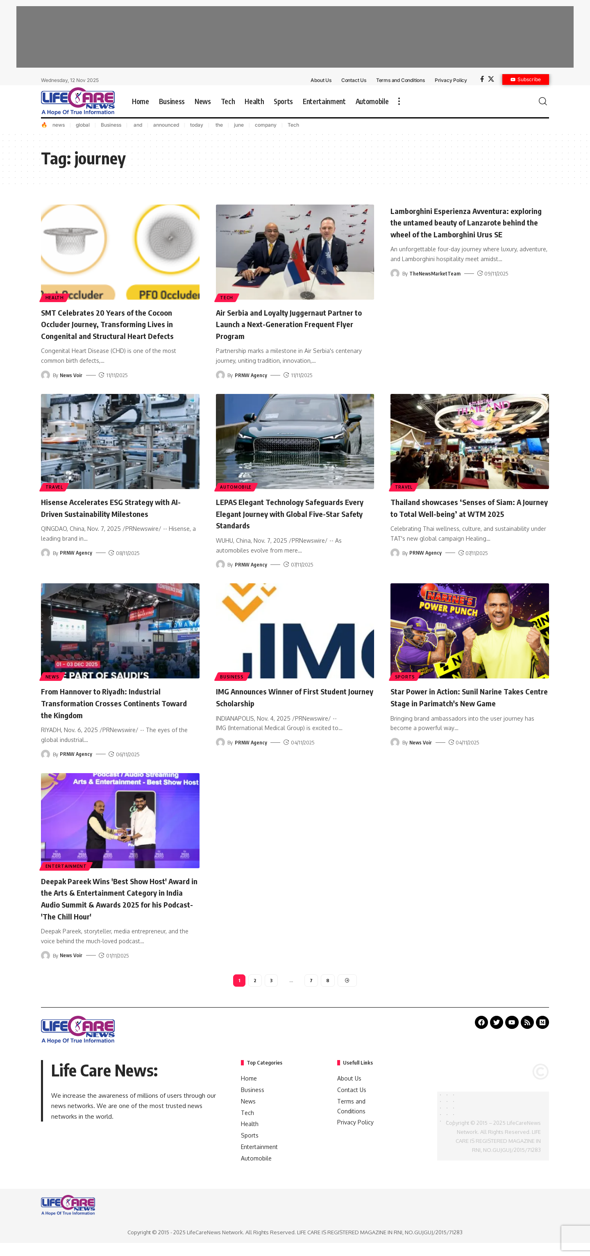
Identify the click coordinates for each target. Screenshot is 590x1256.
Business (111, 125)
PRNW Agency (251, 375)
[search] (543, 101)
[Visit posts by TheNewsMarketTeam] (394, 285)
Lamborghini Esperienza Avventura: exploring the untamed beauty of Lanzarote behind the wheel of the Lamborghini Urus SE (458, 228)
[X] (491, 79)
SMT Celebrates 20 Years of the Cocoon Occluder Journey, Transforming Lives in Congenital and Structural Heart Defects (118, 323)
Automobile (236, 486)
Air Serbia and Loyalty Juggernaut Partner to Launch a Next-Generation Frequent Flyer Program (286, 323)
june (239, 125)
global (83, 125)
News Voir (72, 375)
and (137, 125)
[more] (399, 101)
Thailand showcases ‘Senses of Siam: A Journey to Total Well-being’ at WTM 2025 (465, 513)
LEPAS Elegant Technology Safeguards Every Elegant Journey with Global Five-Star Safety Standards (291, 513)
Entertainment (66, 865)
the (218, 125)
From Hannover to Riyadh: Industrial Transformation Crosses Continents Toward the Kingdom (110, 702)
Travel (55, 486)
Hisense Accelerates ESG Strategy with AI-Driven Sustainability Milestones (116, 507)
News (53, 676)
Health (55, 297)
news (58, 125)
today (196, 125)
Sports (405, 676)
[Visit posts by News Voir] (45, 375)
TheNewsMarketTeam (435, 285)
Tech (293, 125)
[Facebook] (482, 79)
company (266, 125)
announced (166, 125)
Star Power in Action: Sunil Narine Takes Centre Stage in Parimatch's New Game (467, 696)
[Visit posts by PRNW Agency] (220, 375)
